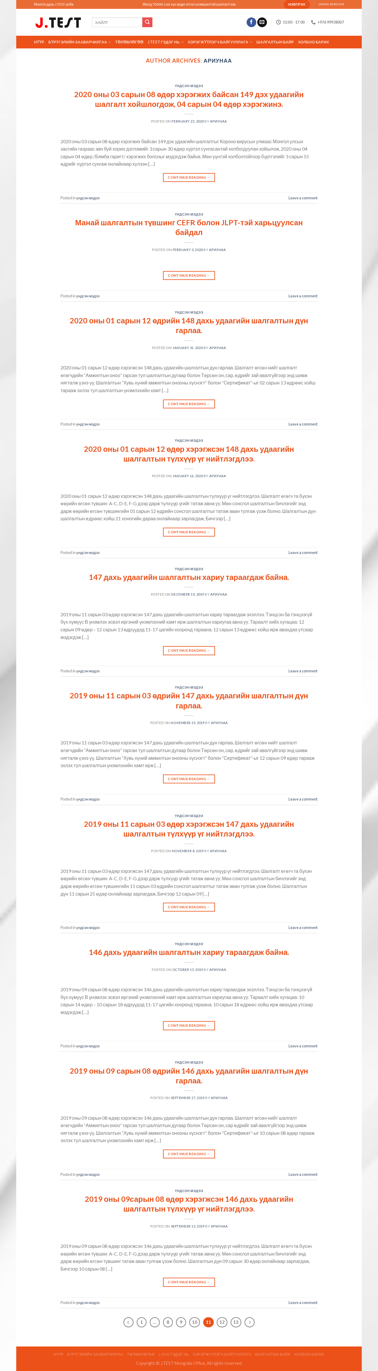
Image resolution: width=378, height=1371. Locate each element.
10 (194, 1322)
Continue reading (189, 177)
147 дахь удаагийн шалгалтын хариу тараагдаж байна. (189, 577)
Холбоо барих (313, 42)
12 (222, 1322)
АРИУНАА (217, 60)
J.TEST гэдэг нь (166, 42)
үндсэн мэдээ (189, 86)
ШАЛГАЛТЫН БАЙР (275, 42)
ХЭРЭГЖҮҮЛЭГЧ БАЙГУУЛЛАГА (220, 42)
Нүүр (39, 42)
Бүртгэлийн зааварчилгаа (79, 42)
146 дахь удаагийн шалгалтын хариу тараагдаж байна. (189, 952)
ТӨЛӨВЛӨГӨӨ (129, 42)
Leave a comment (303, 197)
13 (236, 1322)
